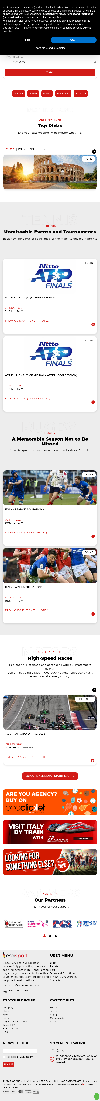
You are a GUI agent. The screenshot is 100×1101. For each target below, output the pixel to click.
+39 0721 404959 (18, 991)
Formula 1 (63, 93)
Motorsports (57, 1018)
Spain (34, 149)
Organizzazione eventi (15, 1021)
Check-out (18, 57)
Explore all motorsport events (50, 776)
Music (6, 1011)
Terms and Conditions (62, 973)
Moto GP (81, 93)
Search (50, 72)
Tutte (10, 149)
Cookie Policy (69, 977)
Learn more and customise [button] (49, 48)
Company (8, 1008)
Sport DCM (9, 1025)
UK (44, 149)
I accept (18, 1057)
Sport (6, 1015)
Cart (52, 970)
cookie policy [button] (54, 17)
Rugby (47, 93)
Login (53, 963)
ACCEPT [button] (73, 39)
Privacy (54, 977)
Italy (21, 149)
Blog (5, 1032)
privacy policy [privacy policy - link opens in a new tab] (30, 10)
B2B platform (10, 1028)
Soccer (18, 93)
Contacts (55, 980)
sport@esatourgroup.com (24, 985)
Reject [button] (26, 39)
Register (55, 966)
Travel (6, 1018)
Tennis (33, 93)
